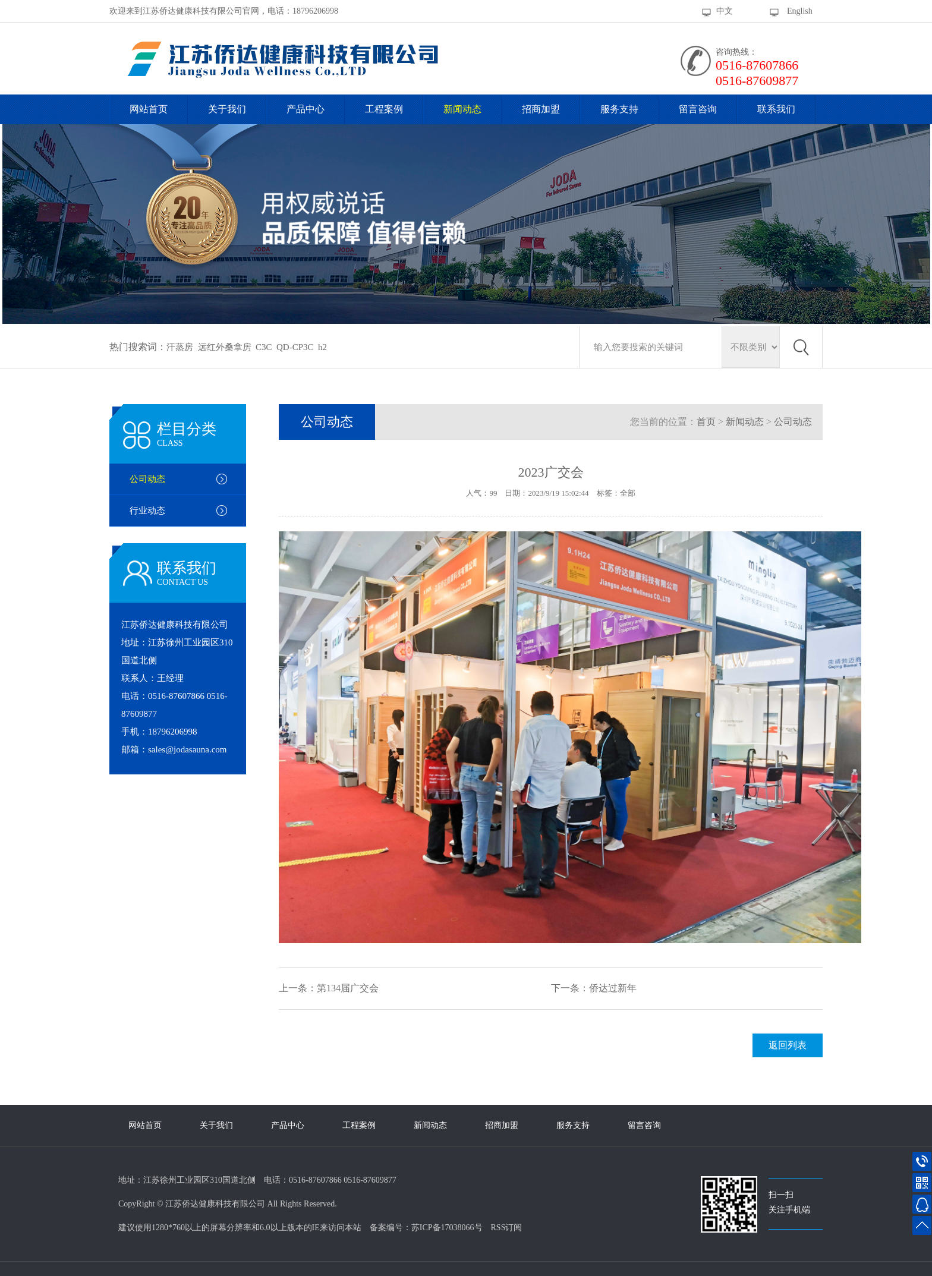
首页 (706, 422)
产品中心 (305, 109)
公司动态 (147, 479)
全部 (627, 493)
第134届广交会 (348, 988)
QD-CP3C (295, 347)
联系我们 (776, 109)
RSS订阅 (506, 1227)
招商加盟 (541, 109)
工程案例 (384, 109)
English (800, 11)
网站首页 (149, 109)
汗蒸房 (179, 347)
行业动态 (147, 510)
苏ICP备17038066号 (447, 1227)
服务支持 (619, 109)
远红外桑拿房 (224, 347)
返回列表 (788, 1045)
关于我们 (227, 109)
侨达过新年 (613, 988)
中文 (724, 11)
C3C (264, 347)
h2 (322, 347)
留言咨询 (698, 109)
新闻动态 (462, 109)
